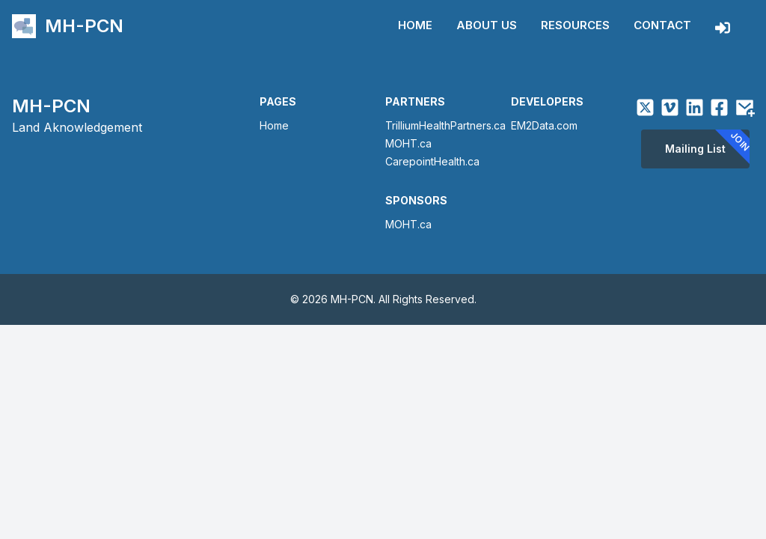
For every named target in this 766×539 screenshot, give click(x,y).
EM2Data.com (544, 125)
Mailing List (707, 148)
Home (415, 25)
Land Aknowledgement (77, 127)
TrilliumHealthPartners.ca (445, 125)
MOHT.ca (408, 143)
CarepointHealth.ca (432, 161)
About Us (486, 25)
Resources (575, 25)
